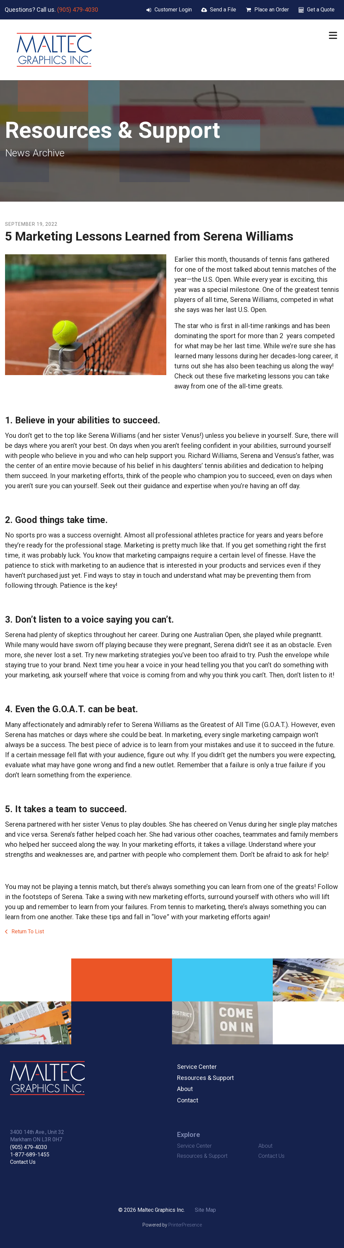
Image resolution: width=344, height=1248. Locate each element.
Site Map (205, 1210)
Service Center (197, 1066)
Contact (187, 1100)
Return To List (27, 931)
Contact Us (23, 1162)
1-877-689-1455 (29, 1154)
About (185, 1088)
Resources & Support (205, 1077)
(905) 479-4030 (77, 9)
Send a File (223, 9)
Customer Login (173, 9)
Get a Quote (321, 9)
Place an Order (271, 9)
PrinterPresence (185, 1225)
